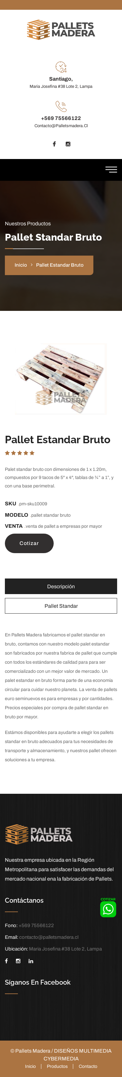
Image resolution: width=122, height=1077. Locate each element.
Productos (57, 1066)
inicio (21, 265)
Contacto (88, 1066)
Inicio (30, 1066)
